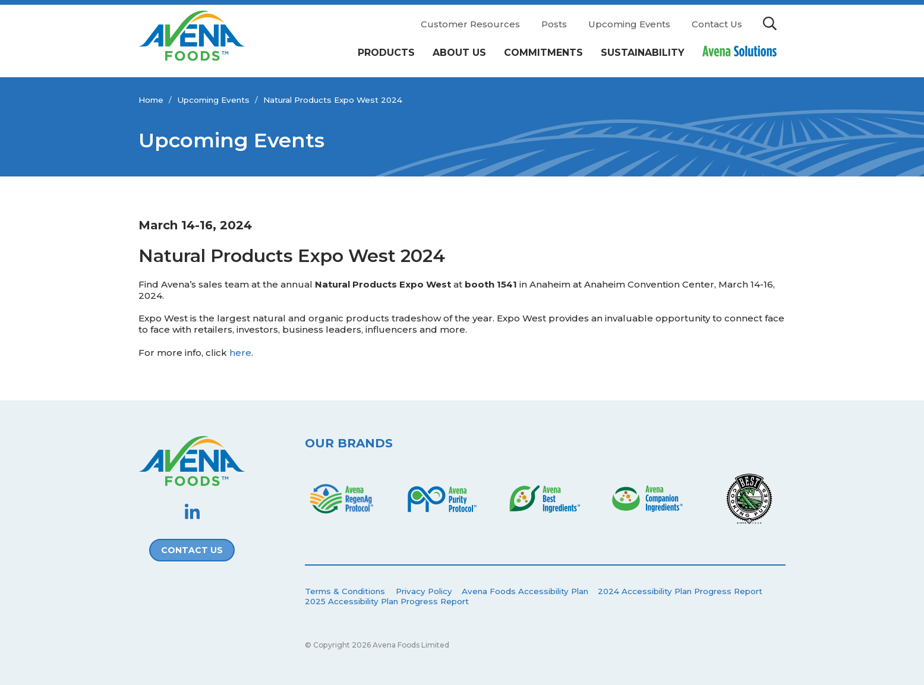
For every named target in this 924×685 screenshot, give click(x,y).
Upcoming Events (629, 24)
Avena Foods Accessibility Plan (525, 591)
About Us (459, 52)
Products (386, 52)
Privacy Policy (424, 591)
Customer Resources (470, 24)
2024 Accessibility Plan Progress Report (680, 591)
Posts (554, 24)
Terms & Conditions (345, 591)
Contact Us (717, 24)
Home (150, 100)
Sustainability (643, 52)
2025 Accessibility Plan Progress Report (387, 601)
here (240, 352)
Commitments (543, 52)
